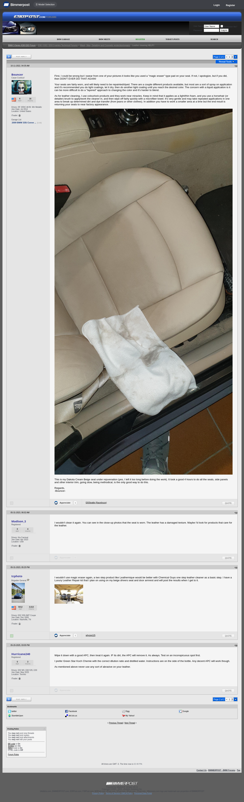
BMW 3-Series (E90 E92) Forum (22, 45)
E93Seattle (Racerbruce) (96, 503)
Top (238, 770)
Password (197, 30)
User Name (198, 26)
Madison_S (18, 521)
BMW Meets (104, 39)
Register (230, 5)
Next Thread (129, 723)
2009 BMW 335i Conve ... (24, 122)
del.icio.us (73, 716)
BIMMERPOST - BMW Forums (221, 770)
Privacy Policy (98, 793)
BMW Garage (63, 39)
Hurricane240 (20, 654)
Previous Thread (116, 723)
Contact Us (202, 770)
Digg (128, 711)
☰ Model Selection (45, 4)
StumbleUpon (17, 716)
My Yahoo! (130, 716)
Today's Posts (172, 39)
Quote (228, 503)
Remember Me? (229, 27)
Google (186, 711)
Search (214, 39)
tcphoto (16, 576)
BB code (11, 744)
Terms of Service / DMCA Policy (119, 793)
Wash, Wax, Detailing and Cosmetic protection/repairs (105, 45)
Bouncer (17, 74)
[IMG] (10, 748)
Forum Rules (13, 754)
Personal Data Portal (143, 793)
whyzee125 (91, 635)
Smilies (11, 746)
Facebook (73, 711)
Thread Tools (225, 62)
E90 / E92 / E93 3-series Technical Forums (58, 45)
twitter (14, 711)
